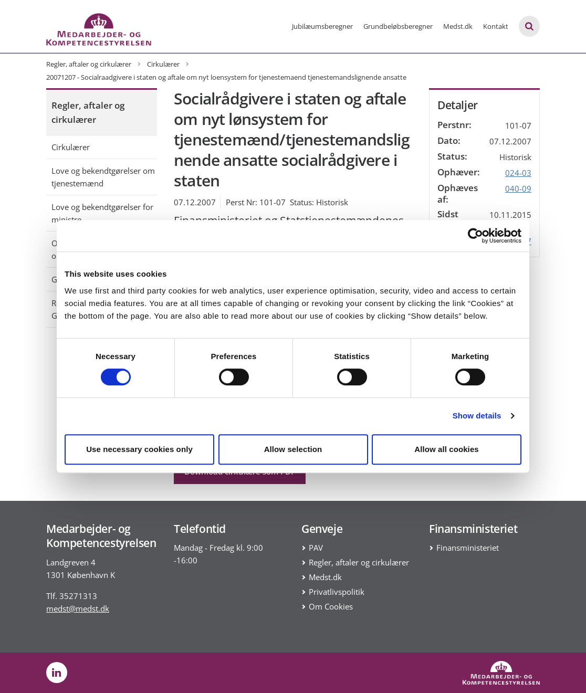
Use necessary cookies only (139, 449)
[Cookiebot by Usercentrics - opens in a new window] (475, 236)
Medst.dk (458, 26)
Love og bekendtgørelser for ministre (102, 213)
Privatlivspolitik (336, 591)
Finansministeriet (467, 547)
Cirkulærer (70, 147)
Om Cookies (331, 606)
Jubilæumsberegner (322, 26)
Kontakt (495, 26)
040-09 (518, 188)
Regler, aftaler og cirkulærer (87, 112)
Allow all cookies (446, 449)
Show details (477, 415)
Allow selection (293, 449)
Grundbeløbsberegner (398, 26)
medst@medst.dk (77, 608)
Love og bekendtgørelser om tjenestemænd (103, 176)
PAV (316, 547)
